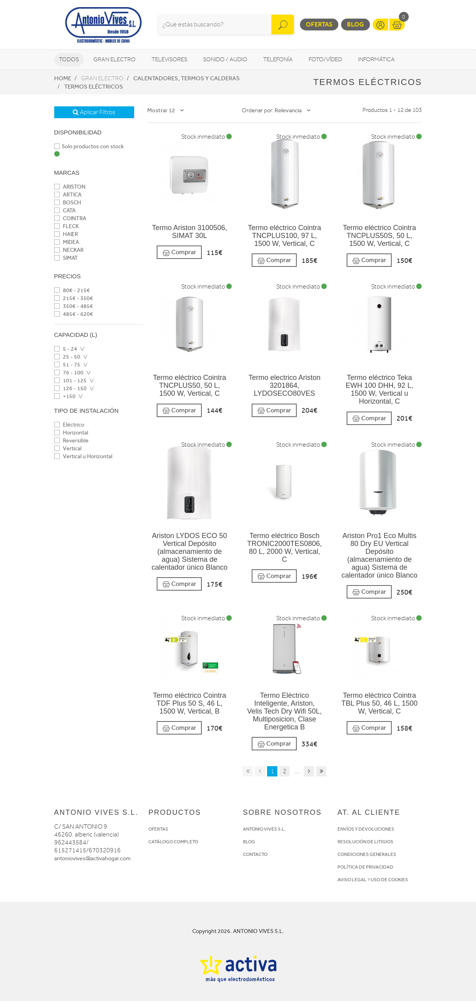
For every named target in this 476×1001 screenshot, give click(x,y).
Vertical (68, 448)
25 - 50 (67, 356)
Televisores (169, 59)
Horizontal (71, 432)
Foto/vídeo (325, 59)
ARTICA (68, 194)
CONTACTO (255, 854)
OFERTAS (158, 829)
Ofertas (319, 24)
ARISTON (69, 186)
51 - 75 (67, 364)
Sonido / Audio (225, 59)
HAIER (66, 234)
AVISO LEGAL (352, 879)
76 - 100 (68, 372)
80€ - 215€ (72, 290)
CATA (65, 210)
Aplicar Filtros (94, 112)
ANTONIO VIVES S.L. (264, 829)
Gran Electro (114, 59)
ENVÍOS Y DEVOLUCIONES (366, 829)
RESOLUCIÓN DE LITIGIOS (365, 841)
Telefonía (278, 59)
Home (62, 78)
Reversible (71, 440)
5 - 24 (65, 349)
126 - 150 (70, 388)
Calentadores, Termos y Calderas (186, 78)
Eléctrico (69, 424)
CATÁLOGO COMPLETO (173, 841)
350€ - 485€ (73, 306)
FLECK (66, 226)
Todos (69, 59)
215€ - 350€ (73, 298)
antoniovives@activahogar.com (92, 858)
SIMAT (66, 258)
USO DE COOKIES (389, 879)
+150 (65, 396)
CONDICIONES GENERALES (367, 854)
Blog (355, 24)
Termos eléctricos (93, 86)
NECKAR (68, 250)
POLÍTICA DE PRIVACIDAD (365, 867)
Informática (376, 59)
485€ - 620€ (73, 314)
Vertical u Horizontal (83, 456)
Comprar (179, 252)
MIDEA (66, 242)
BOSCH (67, 202)
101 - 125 (70, 380)
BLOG (249, 841)
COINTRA (70, 218)
